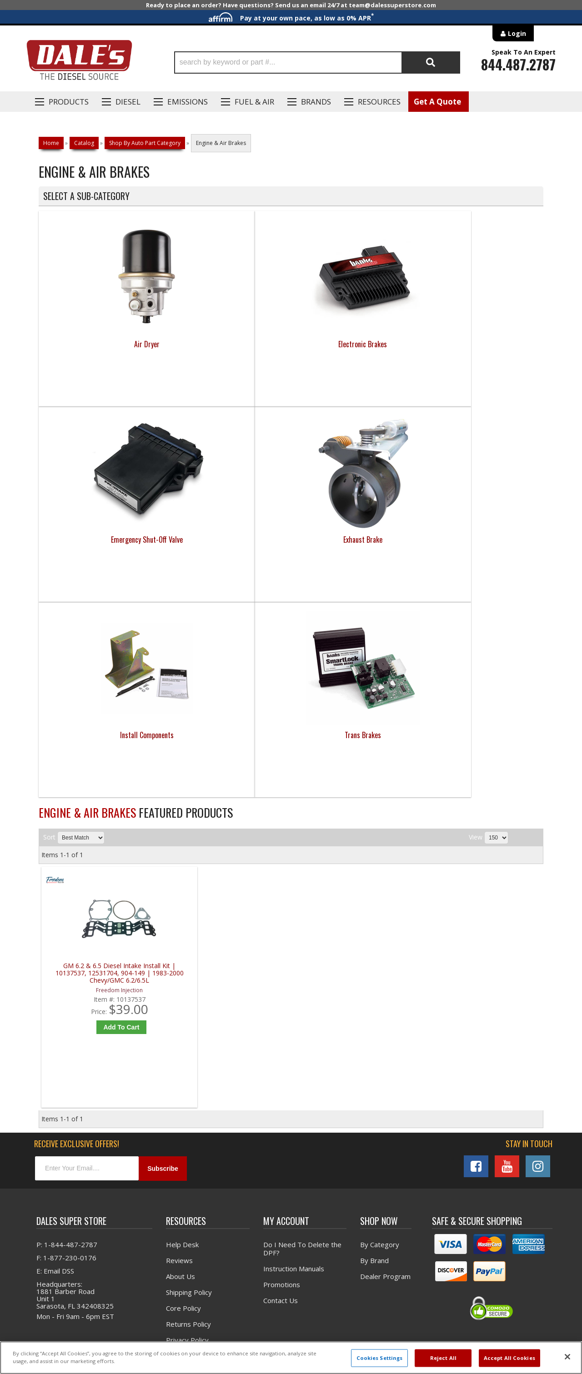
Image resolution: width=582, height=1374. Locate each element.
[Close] (567, 1357)
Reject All (443, 1357)
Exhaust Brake (480, 344)
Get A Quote (437, 101)
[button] (317, 62)
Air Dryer (102, 344)
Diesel (127, 101)
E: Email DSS (55, 1079)
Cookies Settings (379, 1357)
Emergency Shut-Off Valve (354, 344)
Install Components (102, 539)
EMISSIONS (187, 101)
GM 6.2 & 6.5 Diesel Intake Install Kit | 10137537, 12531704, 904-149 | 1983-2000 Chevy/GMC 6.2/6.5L (104, 778)
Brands (316, 101)
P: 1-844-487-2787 (66, 1053)
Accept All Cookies (509, 1357)
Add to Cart (107, 831)
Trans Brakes (228, 539)
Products (69, 101)
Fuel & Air (254, 101)
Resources (379, 101)
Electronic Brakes (228, 344)
